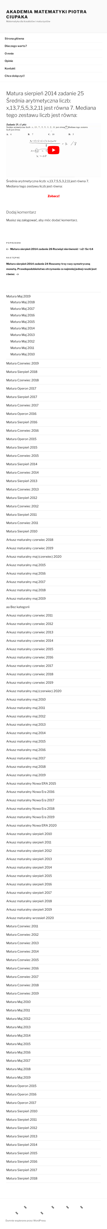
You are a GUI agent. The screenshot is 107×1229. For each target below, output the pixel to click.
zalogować (29, 220)
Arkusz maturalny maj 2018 (26, 590)
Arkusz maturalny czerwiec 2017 (29, 666)
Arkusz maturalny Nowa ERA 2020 (31, 825)
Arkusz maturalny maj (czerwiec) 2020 (33, 556)
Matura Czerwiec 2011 (22, 523)
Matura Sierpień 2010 (21, 531)
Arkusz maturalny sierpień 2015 (29, 876)
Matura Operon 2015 (21, 439)
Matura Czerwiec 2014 (22, 472)
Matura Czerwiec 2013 (22, 489)
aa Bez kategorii (17, 607)
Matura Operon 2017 (21, 388)
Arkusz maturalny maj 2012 (26, 716)
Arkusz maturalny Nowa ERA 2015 (31, 783)
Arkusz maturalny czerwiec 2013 (29, 632)
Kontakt (10, 68)
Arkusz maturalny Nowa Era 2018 (30, 808)
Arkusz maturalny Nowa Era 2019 (30, 817)
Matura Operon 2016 (21, 414)
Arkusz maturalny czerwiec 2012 (29, 624)
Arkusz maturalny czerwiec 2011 (29, 615)
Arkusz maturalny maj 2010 (26, 699)
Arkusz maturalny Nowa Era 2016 (30, 792)
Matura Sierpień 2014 (21, 464)
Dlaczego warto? (16, 46)
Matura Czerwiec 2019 (22, 363)
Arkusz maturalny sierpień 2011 (28, 842)
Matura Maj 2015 (22, 322)
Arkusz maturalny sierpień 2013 (29, 859)
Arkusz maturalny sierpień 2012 (29, 851)
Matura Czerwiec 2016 (22, 430)
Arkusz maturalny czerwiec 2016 (29, 657)
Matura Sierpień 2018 (21, 372)
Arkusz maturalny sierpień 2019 (29, 909)
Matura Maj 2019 (18, 296)
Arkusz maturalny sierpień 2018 (29, 901)
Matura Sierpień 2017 (21, 397)
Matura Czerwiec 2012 (22, 506)
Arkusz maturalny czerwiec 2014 (29, 640)
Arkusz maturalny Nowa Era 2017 (30, 800)
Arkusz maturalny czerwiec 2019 (29, 548)
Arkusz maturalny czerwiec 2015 (29, 649)
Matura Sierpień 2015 (21, 447)
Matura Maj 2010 (22, 354)
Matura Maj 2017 (22, 308)
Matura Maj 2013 (22, 335)
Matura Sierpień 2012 (21, 498)
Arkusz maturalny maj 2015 (26, 565)
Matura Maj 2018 (22, 302)
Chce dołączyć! (15, 76)
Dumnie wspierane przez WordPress (26, 1220)
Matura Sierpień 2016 (21, 422)
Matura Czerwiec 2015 (22, 455)
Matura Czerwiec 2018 (22, 380)
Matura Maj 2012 (22, 341)
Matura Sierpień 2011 (21, 514)
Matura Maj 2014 (22, 328)
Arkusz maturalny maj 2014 (26, 733)
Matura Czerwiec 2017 (22, 405)
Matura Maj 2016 (22, 315)
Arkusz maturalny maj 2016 (26, 573)
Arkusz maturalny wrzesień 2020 (30, 918)
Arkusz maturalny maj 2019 (26, 598)
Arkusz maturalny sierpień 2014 (29, 867)
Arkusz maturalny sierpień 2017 (29, 892)
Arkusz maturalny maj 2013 (26, 724)
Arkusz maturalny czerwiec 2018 (29, 540)
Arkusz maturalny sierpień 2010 (29, 834)
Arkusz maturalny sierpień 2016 (29, 884)
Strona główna (14, 38)
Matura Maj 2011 (22, 348)
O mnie (9, 53)
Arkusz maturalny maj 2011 (25, 708)
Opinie (9, 61)
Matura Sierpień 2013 (21, 481)
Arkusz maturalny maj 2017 (26, 582)
